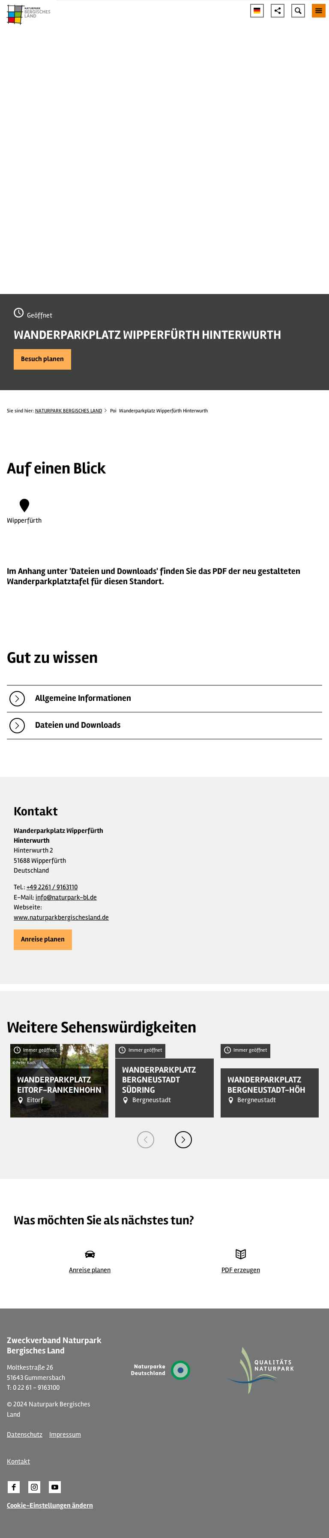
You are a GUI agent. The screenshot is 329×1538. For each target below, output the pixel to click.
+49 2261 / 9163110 (52, 887)
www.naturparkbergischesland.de (61, 917)
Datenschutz (24, 1434)
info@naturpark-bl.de (66, 897)
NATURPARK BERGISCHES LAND (68, 411)
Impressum (65, 1434)
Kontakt (18, 1461)
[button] (42, 359)
